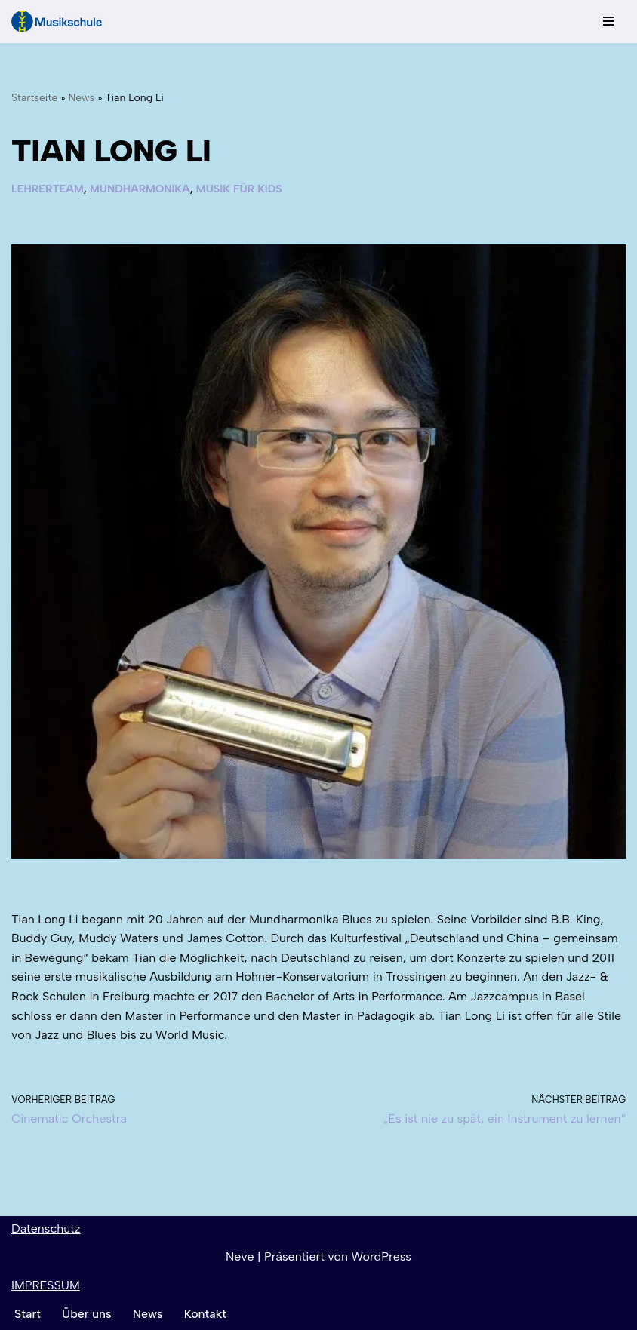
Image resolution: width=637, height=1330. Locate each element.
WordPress (381, 1256)
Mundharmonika (140, 188)
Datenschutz (46, 1228)
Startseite (34, 97)
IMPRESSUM (45, 1285)
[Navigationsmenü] (609, 21)
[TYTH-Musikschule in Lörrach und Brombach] (56, 21)
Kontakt (205, 1314)
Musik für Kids (239, 188)
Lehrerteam (47, 188)
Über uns (87, 1314)
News (81, 97)
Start (27, 1314)
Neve (240, 1256)
